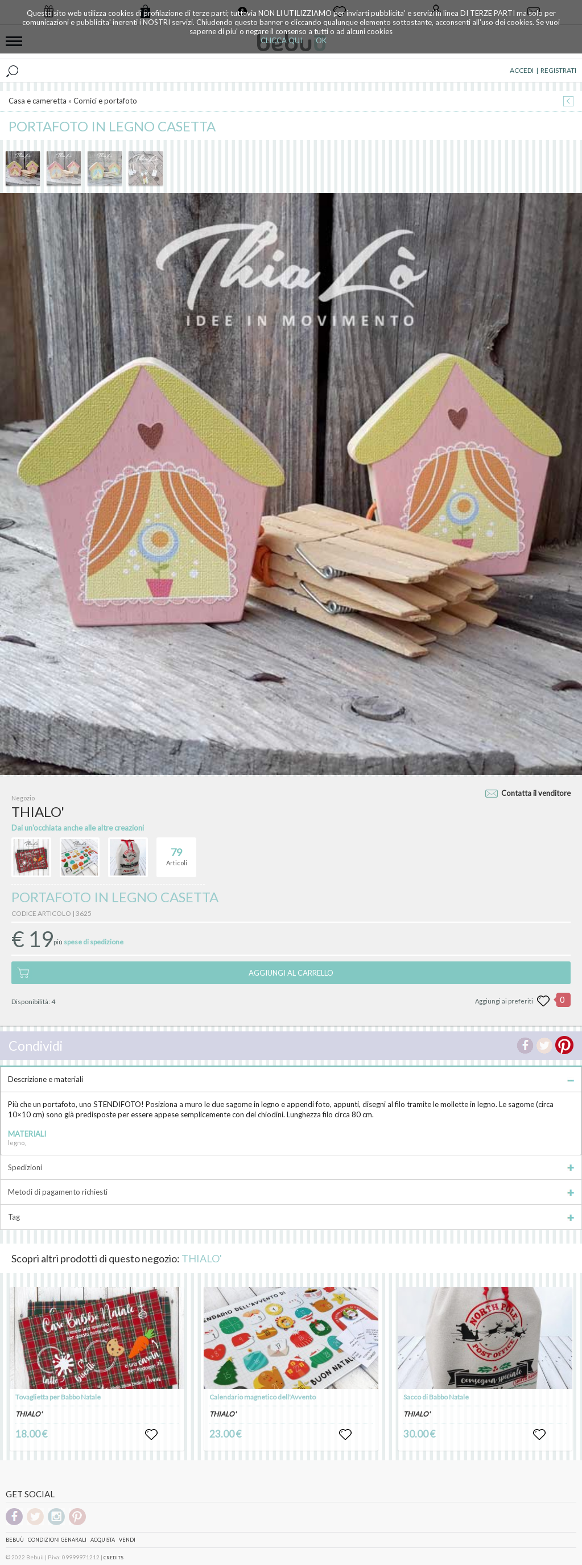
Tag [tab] (291, 1216)
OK (321, 40)
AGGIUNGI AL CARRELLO (291, 972)
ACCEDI (522, 69)
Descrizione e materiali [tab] (291, 1078)
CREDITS (113, 1557)
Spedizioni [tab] (291, 1166)
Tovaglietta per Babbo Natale (58, 1396)
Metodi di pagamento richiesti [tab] (291, 1191)
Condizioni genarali (57, 1539)
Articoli (176, 851)
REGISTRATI (558, 69)
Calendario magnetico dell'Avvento (262, 1396)
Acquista (102, 1539)
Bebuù (15, 1539)
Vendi (127, 1539)
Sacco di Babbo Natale (436, 1396)
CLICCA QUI (281, 40)
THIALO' (201, 1258)
